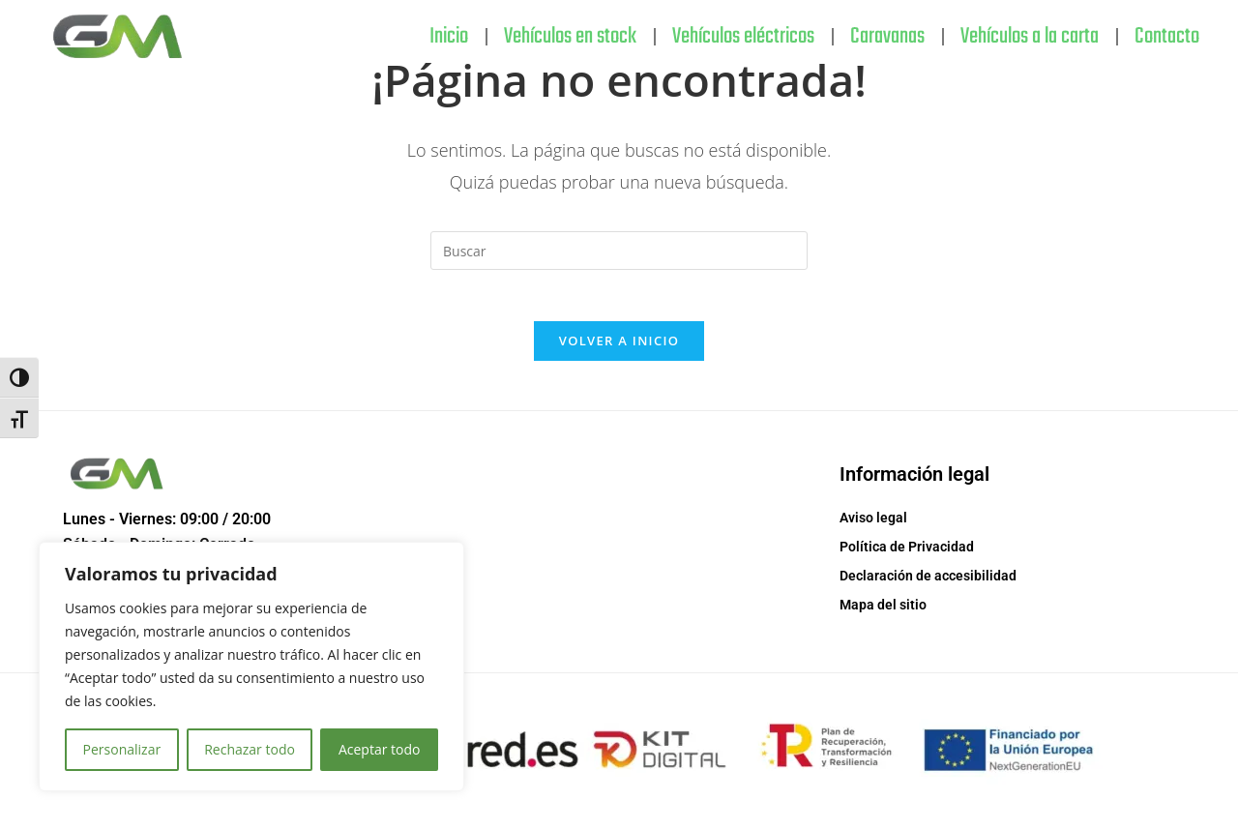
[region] (251, 666)
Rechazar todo (249, 749)
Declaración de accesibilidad (928, 583)
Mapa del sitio (883, 612)
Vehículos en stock (570, 36)
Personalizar (122, 749)
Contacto (1167, 36)
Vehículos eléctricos (743, 36)
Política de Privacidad (907, 554)
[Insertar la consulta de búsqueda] (619, 250)
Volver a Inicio (619, 348)
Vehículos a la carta (1029, 36)
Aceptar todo (380, 749)
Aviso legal (873, 525)
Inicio (448, 36)
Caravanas (887, 36)
